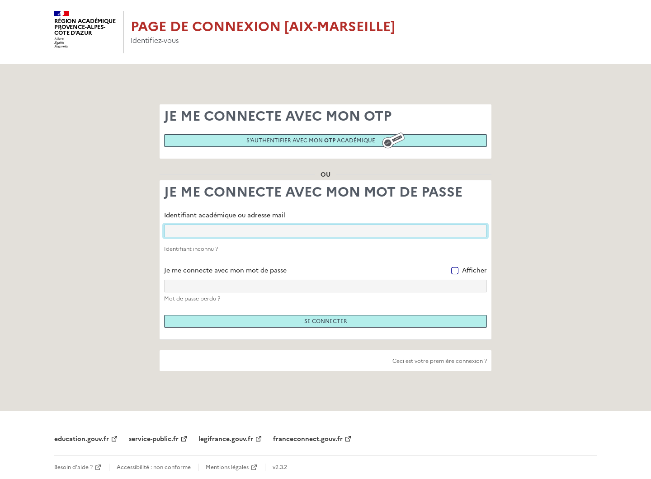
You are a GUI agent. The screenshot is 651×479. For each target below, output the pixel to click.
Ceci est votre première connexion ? (439, 361)
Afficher (474, 270)
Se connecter (325, 321)
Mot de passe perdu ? (192, 299)
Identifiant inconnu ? (191, 249)
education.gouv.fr (81, 439)
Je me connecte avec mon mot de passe (225, 270)
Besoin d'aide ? (73, 467)
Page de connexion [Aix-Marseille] (263, 26)
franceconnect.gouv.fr (308, 439)
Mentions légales (227, 467)
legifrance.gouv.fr (225, 439)
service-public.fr (154, 439)
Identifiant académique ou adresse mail (224, 215)
